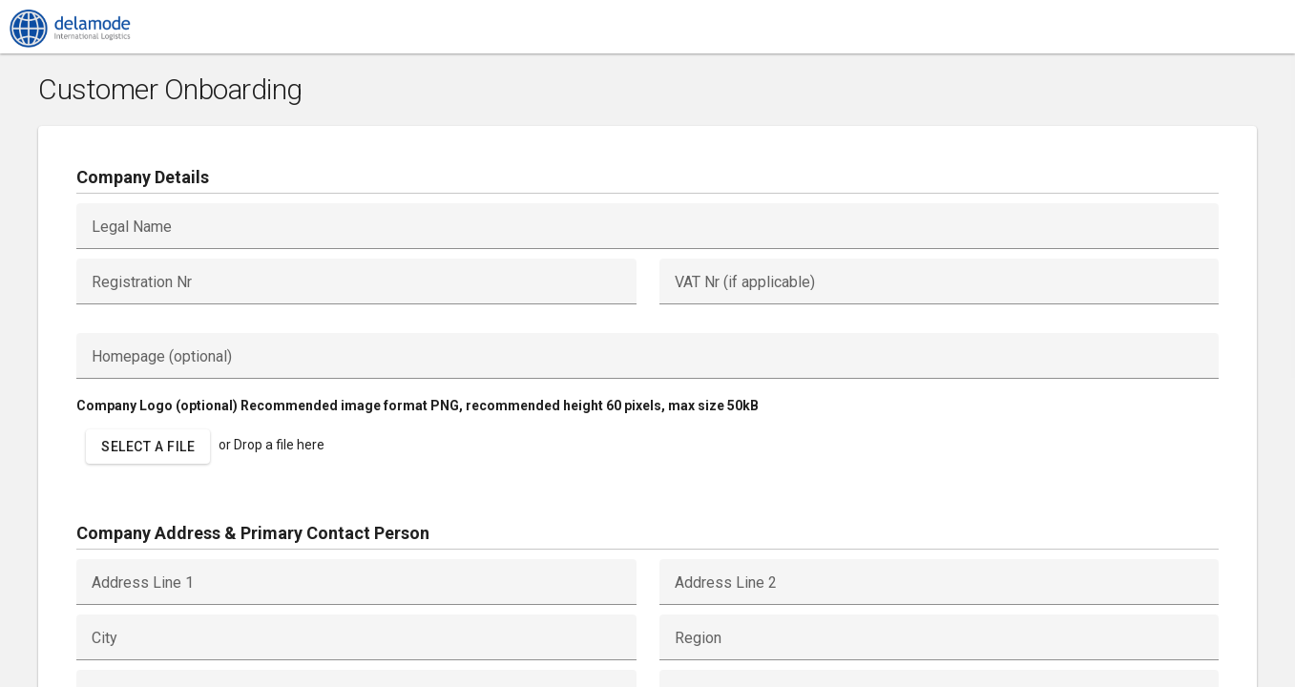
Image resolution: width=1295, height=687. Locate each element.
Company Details (142, 177)
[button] (148, 446)
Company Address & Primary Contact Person (252, 533)
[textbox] (647, 226)
